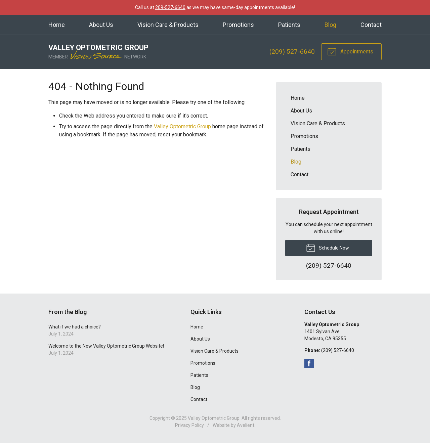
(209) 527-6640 (292, 51)
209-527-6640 (170, 7)
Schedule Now (327, 247)
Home (56, 24)
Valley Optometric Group (182, 126)
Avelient (245, 425)
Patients (289, 24)
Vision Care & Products (168, 24)
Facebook (309, 363)
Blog (330, 24)
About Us (101, 24)
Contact (371, 24)
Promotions (238, 24)
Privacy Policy (189, 425)
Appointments (350, 51)
